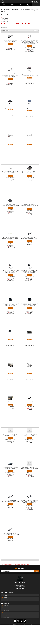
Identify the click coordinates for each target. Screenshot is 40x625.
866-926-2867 (20, 582)
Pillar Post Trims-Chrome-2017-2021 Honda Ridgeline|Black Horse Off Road (10, 468)
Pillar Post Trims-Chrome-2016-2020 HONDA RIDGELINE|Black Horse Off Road (10, 435)
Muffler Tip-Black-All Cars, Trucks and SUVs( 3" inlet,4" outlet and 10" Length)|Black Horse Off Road (10, 370)
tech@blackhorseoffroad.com (20, 585)
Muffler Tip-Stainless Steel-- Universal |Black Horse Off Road (10, 402)
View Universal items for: (16, 564)
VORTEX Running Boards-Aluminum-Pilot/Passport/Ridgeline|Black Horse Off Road (10, 534)
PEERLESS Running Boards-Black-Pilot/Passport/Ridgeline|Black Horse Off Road (29, 402)
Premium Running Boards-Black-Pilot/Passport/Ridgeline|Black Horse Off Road (10, 501)
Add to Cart (10, 339)
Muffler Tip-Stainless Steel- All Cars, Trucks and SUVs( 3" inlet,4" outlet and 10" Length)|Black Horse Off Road (29, 370)
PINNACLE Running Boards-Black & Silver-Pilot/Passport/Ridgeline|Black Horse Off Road (29, 468)
